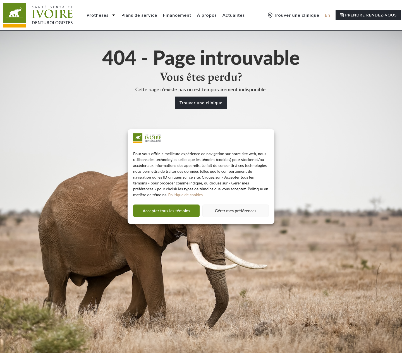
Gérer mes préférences (235, 210)
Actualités (233, 15)
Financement (177, 15)
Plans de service (139, 15)
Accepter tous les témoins (166, 210)
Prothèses (101, 15)
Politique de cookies (185, 194)
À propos (207, 15)
